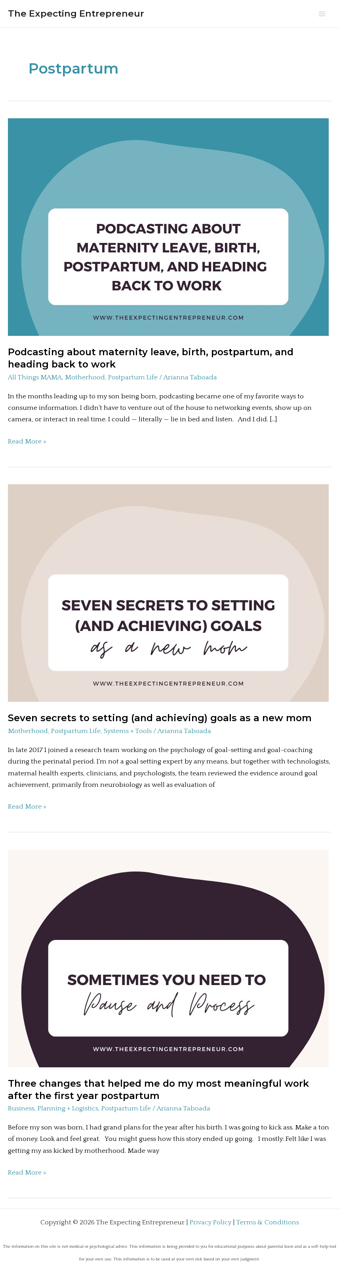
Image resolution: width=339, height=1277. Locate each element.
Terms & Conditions (267, 1222)
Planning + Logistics (68, 1108)
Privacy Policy (210, 1222)
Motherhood (85, 377)
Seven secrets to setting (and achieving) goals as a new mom (160, 718)
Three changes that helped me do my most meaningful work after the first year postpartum (158, 1089)
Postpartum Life (133, 377)
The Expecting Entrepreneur (76, 13)
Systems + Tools (128, 731)
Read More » (27, 441)
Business (21, 1108)
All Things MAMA (35, 377)
